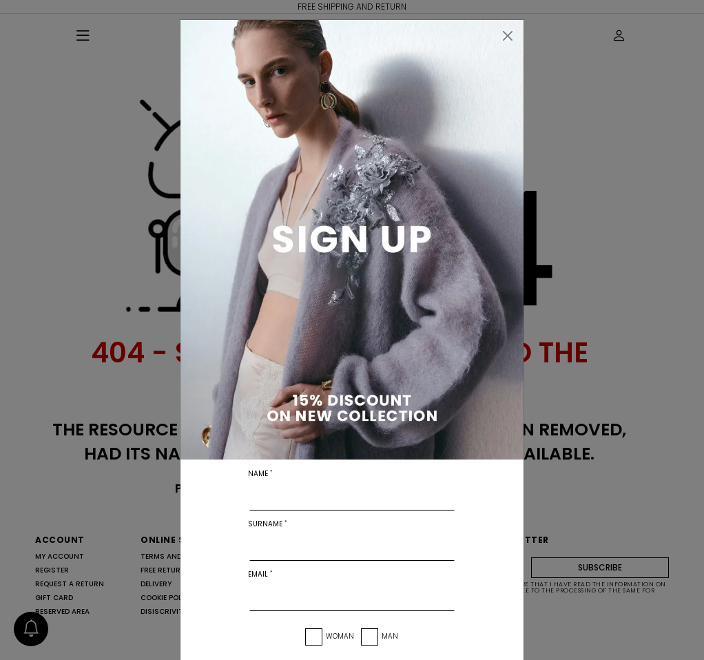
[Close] (507, 35)
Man (390, 636)
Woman (340, 636)
